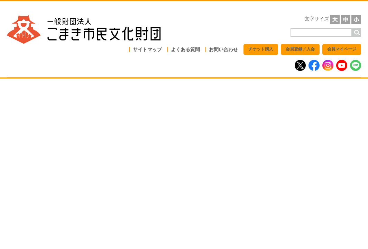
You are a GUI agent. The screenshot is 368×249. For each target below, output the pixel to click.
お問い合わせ (223, 49)
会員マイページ (341, 49)
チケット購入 (260, 49)
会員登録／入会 (300, 49)
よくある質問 (185, 49)
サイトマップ (147, 49)
